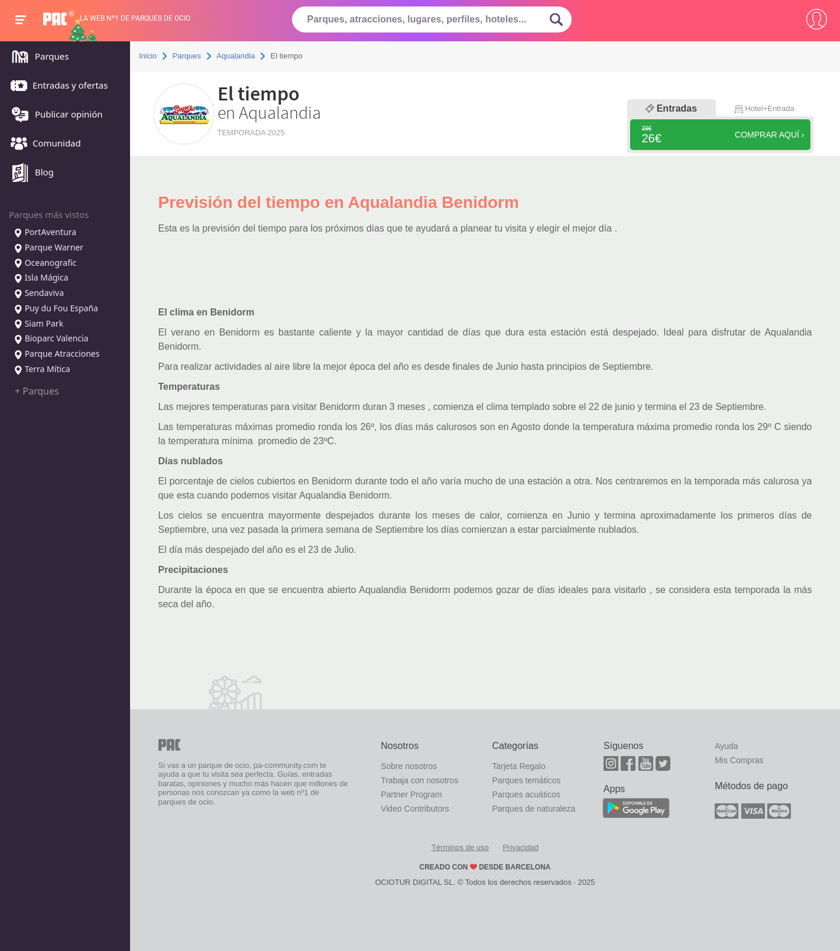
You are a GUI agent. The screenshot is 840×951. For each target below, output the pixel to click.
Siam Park (38, 324)
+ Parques (37, 391)
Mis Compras (739, 760)
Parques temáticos (526, 780)
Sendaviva (39, 293)
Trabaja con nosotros (419, 780)
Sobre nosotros (409, 766)
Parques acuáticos (526, 794)
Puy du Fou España (56, 309)
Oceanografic (45, 263)
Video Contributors (415, 808)
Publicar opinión (54, 115)
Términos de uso (460, 847)
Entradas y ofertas (56, 86)
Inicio (148, 55)
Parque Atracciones (56, 354)
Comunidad (43, 144)
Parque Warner (48, 248)
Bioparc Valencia (51, 339)
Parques (37, 57)
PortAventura (45, 232)
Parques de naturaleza (533, 808)
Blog (29, 173)
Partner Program (411, 794)
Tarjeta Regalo (518, 766)
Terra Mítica (42, 369)
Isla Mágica (41, 278)
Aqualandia (235, 55)
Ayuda (726, 746)
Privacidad (520, 847)
